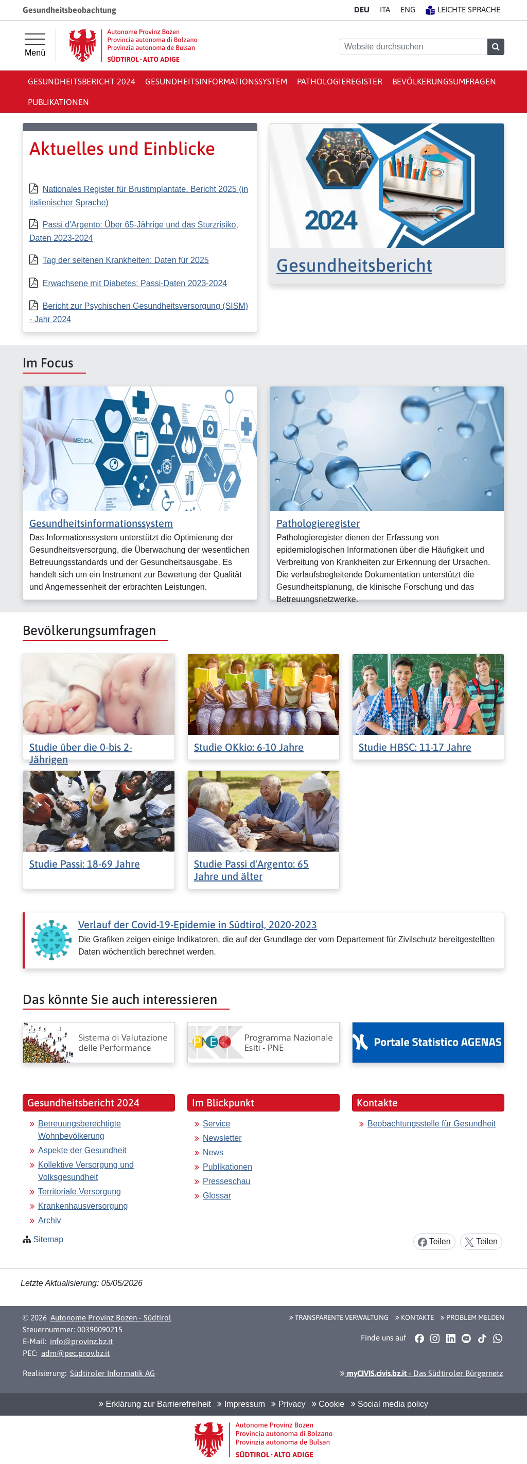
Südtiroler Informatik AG (112, 1373)
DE (362, 9)
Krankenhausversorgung (83, 1206)
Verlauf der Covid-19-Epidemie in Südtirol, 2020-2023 (197, 924)
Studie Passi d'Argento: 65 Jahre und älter (251, 870)
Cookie (328, 1404)
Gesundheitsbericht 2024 (81, 81)
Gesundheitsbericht (354, 265)
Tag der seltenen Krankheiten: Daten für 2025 (126, 260)
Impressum (241, 1404)
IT (385, 9)
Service (216, 1123)
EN (407, 9)
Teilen (434, 1242)
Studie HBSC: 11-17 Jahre (415, 747)
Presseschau (227, 1181)
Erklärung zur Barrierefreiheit (155, 1404)
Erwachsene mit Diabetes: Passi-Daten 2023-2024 (135, 283)
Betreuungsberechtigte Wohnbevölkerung (79, 1129)
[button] (419, 1338)
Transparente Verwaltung (339, 1317)
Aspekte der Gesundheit (82, 1150)
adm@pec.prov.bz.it (75, 1353)
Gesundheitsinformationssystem (216, 81)
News (213, 1152)
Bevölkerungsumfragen (444, 81)
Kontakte (414, 1317)
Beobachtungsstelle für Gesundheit (431, 1123)
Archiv (49, 1220)
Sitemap (48, 1239)
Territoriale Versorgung (79, 1191)
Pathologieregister (339, 81)
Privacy (288, 1404)
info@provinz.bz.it (81, 1341)
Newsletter (222, 1138)
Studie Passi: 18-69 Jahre (84, 864)
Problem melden (472, 1317)
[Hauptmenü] (35, 45)
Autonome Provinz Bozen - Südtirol (110, 1317)
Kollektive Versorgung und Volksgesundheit (86, 1170)
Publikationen (58, 102)
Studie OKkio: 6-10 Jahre (249, 747)
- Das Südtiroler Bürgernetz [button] (421, 1373)
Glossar (217, 1195)
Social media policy (389, 1404)
